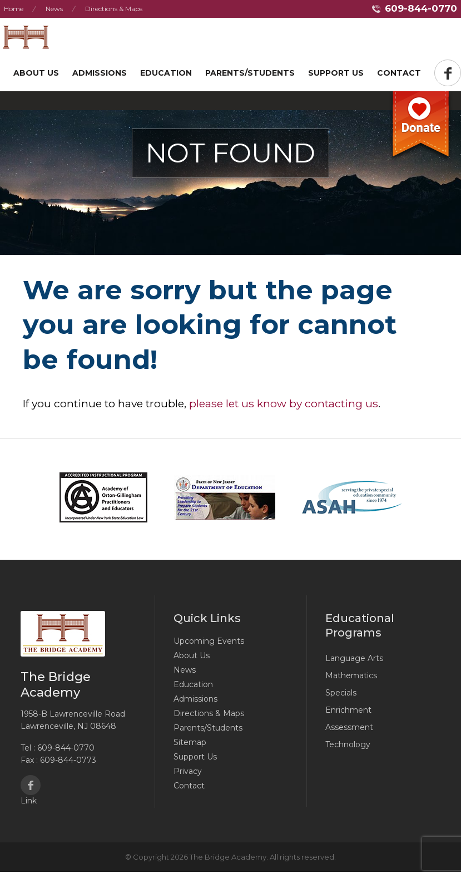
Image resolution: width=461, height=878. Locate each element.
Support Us (195, 757)
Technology (347, 744)
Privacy (188, 771)
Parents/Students (250, 73)
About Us (36, 73)
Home (13, 8)
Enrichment (348, 710)
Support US (336, 73)
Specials (340, 693)
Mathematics (351, 675)
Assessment (349, 727)
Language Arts (354, 658)
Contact (399, 73)
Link (29, 801)
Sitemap (190, 742)
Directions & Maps (113, 8)
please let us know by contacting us (283, 403)
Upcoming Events (209, 641)
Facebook (31, 785)
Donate (421, 127)
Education (166, 73)
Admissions (99, 73)
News (54, 8)
